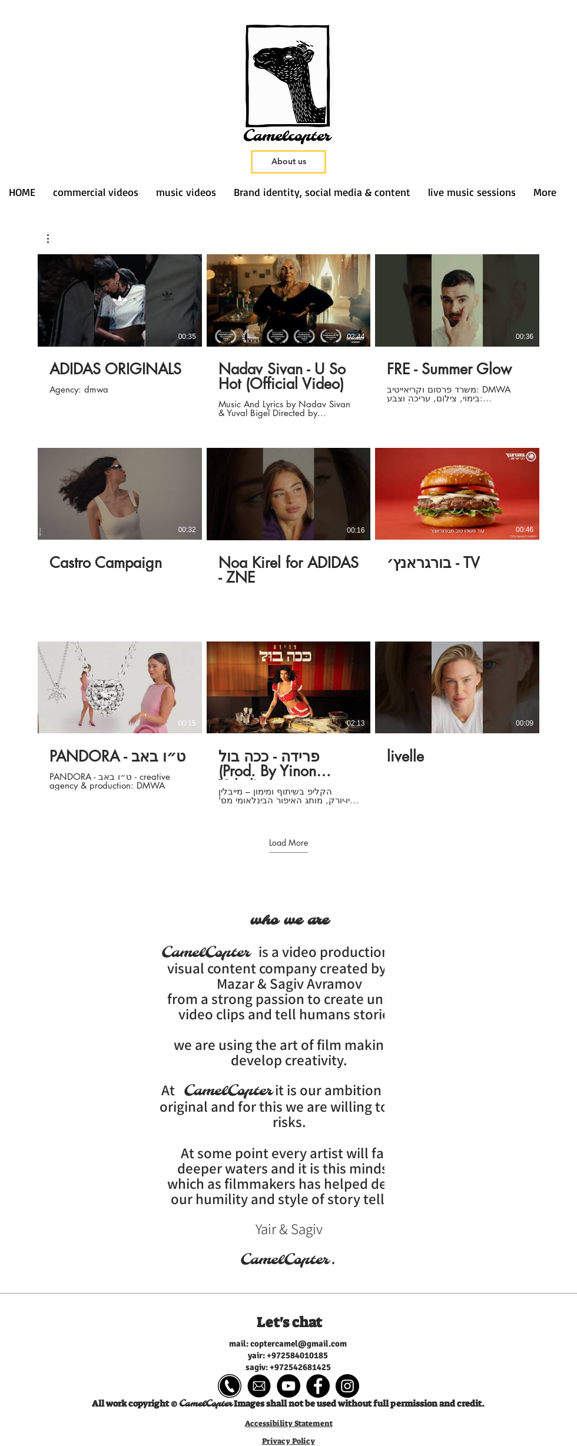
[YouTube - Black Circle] (288, 1386)
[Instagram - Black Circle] (347, 1386)
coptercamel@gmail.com (298, 1343)
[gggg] (229, 1386)
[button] (54, 238)
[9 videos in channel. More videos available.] (288, 529)
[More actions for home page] (54, 238)
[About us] (288, 162)
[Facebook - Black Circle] (318, 1386)
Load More (288, 842)
